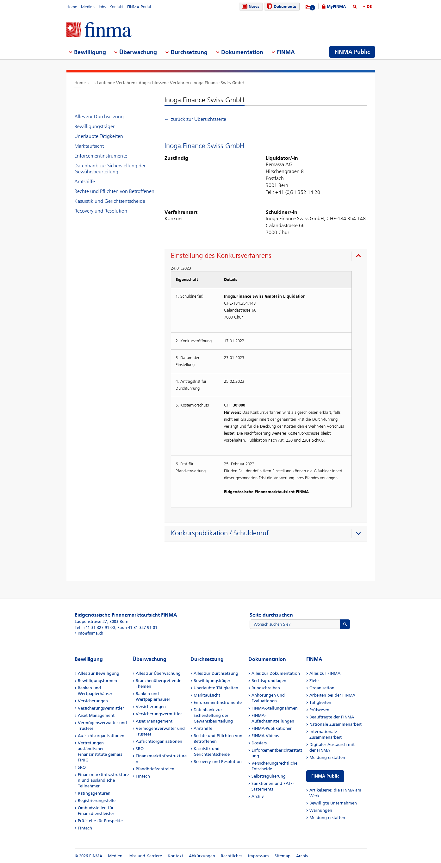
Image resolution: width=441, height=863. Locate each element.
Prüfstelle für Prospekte (100, 820)
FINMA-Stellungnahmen (275, 708)
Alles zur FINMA (324, 673)
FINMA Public (325, 776)
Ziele (314, 680)
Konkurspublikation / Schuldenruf (220, 533)
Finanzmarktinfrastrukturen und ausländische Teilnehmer (103, 780)
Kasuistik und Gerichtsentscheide (109, 201)
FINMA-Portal (139, 6)
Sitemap (282, 856)
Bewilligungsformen (97, 680)
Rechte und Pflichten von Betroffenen (114, 191)
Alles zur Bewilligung (98, 673)
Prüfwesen (319, 709)
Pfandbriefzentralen (155, 769)
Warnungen (320, 810)
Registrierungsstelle (96, 800)
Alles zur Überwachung (158, 673)
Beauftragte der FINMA (331, 717)
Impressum (258, 856)
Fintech (85, 828)
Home (71, 6)
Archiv (258, 796)
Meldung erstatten (327, 757)
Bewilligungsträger (94, 126)
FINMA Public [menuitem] (352, 51)
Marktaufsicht (89, 146)
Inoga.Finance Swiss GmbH (218, 82)
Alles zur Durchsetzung (99, 117)
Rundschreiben (266, 688)
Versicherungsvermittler (101, 708)
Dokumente (280, 6)
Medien (88, 6)
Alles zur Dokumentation (276, 673)
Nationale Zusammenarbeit (335, 724)
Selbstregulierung (269, 776)
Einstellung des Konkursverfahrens (221, 255)
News (249, 6)
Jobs (102, 6)
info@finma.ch (90, 633)
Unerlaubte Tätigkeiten (98, 136)
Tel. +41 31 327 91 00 (95, 627)
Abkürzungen (202, 856)
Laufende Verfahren (116, 82)
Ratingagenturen (94, 793)
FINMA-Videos (265, 735)
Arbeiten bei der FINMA (332, 695)
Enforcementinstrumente (100, 156)
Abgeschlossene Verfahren (164, 82)
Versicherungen (93, 700)
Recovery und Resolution (100, 211)
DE (369, 6)
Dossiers (259, 743)
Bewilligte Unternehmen (333, 803)
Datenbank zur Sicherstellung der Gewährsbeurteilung (110, 169)
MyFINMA (336, 6)
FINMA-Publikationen (272, 728)
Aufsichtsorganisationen (101, 735)
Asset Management (96, 715)
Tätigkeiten (320, 702)
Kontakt (116, 6)
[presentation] (267, 256)
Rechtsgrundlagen (269, 680)
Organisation (321, 688)
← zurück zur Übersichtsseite (195, 119)
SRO (82, 767)
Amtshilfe (84, 181)
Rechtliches (231, 856)
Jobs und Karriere (145, 856)
